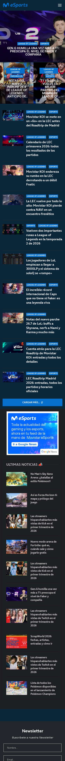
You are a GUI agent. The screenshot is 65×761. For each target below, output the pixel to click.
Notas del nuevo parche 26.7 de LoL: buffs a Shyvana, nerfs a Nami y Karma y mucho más (43, 326)
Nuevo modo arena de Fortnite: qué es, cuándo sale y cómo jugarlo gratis (44, 547)
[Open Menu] (60, 5)
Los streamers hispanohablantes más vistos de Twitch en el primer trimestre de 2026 (44, 665)
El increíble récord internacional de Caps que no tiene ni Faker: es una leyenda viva (43, 300)
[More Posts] (32, 402)
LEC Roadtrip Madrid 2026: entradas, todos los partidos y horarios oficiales (44, 384)
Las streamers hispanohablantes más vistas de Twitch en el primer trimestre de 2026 (44, 618)
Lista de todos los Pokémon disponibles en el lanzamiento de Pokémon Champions (43, 688)
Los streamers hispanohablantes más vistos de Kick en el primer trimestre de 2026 (44, 571)
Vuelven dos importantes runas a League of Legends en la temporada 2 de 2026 (44, 238)
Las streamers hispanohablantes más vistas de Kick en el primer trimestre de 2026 (44, 523)
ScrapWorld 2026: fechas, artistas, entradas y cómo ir (41, 639)
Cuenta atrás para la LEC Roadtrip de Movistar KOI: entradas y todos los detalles (43, 355)
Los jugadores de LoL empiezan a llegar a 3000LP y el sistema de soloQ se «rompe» (42, 271)
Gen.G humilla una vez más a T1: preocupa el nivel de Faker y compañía (33, 51)
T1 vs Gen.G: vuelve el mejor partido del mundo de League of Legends (50, 88)
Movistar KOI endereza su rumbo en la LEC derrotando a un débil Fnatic (42, 177)
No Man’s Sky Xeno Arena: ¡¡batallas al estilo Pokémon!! (42, 477)
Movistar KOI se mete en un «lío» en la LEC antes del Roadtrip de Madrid (43, 121)
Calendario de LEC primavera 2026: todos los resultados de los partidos (42, 148)
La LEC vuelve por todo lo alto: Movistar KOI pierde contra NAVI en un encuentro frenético (44, 207)
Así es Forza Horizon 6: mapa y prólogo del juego (44, 498)
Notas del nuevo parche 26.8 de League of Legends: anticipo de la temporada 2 (16, 88)
